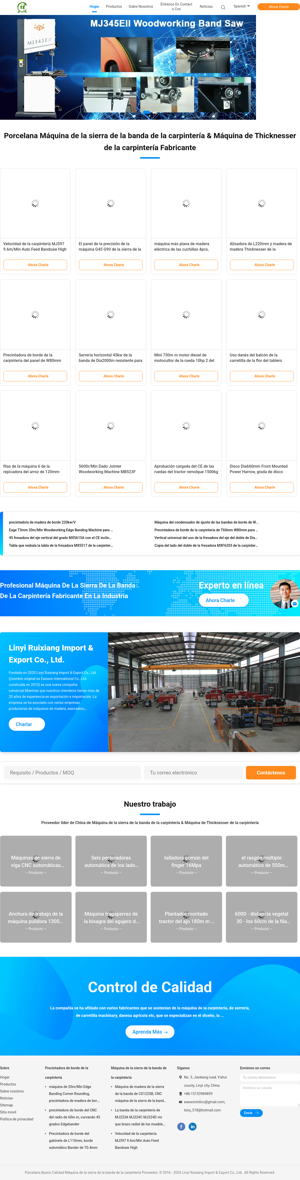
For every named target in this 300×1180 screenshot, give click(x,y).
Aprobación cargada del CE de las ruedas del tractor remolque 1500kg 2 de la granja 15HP (186, 472)
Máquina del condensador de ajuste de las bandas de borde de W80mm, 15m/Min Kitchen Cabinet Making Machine (206, 524)
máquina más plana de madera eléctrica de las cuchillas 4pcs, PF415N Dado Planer (181, 249)
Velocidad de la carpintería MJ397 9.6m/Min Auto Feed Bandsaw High (137, 1141)
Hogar (5, 1077)
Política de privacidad (16, 1119)
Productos (8, 1084)
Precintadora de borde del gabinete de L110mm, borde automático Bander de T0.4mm (73, 1141)
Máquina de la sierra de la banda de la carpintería (138, 1072)
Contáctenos (271, 773)
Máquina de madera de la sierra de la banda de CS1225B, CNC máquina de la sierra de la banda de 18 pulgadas (140, 1094)
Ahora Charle (279, 7)
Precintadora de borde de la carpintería (66, 1072)
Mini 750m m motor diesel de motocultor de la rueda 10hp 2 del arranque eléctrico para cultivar (184, 360)
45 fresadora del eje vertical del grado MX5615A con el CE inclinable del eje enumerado (61, 539)
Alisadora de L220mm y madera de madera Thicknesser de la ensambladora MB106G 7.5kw (261, 249)
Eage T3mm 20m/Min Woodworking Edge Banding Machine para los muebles (61, 531)
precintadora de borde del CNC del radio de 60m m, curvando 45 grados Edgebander (74, 1117)
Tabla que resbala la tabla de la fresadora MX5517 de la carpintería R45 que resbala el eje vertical (61, 547)
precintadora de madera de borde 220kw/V (42, 524)
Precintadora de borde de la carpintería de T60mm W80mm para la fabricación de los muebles (206, 531)
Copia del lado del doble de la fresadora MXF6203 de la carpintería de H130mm (206, 547)
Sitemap (6, 1105)
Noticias (6, 1098)
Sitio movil (8, 1112)
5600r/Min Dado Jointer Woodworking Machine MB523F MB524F (107, 472)
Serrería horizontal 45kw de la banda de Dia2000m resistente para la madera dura (110, 360)
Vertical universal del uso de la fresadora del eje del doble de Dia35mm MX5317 (206, 539)
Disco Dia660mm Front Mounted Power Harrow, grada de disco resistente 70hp (259, 472)
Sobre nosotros (12, 1091)
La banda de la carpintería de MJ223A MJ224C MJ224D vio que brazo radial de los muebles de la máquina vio (139, 1118)
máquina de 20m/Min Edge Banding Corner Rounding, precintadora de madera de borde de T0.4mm (75, 1094)
